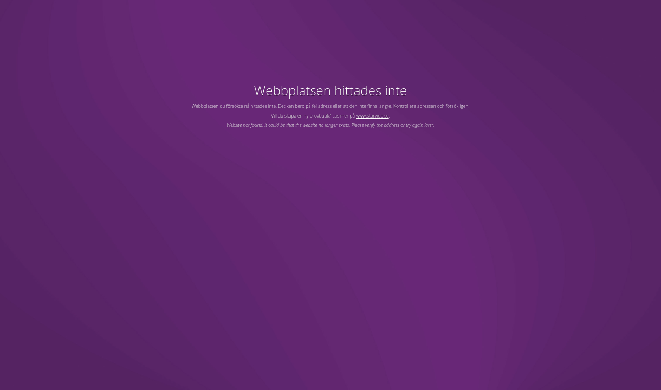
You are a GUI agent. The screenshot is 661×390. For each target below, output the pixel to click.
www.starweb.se (372, 116)
